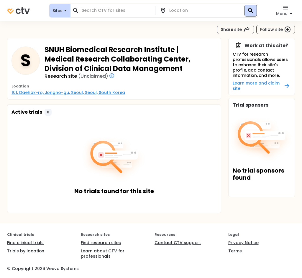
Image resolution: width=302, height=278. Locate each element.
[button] (48, 112)
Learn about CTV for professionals (102, 253)
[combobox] (116, 10)
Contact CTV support (178, 242)
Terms (235, 251)
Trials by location (25, 251)
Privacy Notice (243, 242)
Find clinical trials (25, 242)
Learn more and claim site (261, 85)
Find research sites (101, 242)
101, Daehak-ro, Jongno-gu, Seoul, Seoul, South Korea (68, 92)
